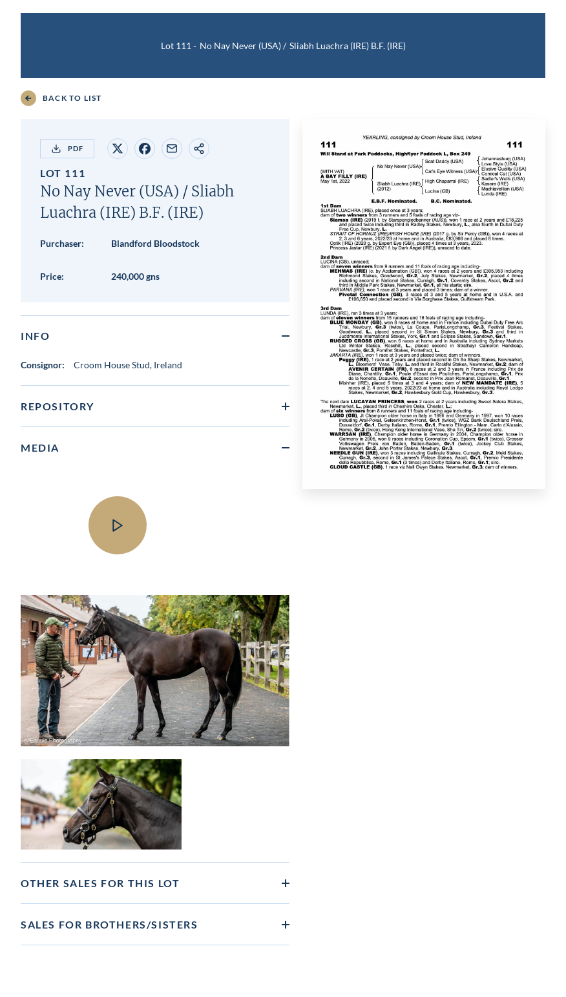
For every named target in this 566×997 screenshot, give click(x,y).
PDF (67, 148)
